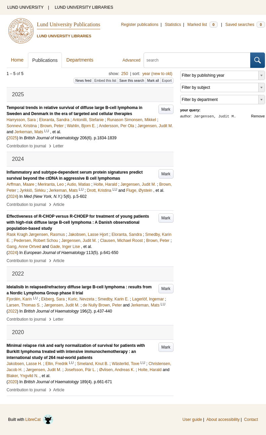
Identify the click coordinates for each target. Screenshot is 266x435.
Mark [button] (165, 109)
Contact (251, 419)
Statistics (173, 24)
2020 (12, 381)
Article (58, 204)
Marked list (202, 24)
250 (124, 73)
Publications (45, 60)
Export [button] (167, 80)
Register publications (139, 24)
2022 (12, 311)
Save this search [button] (131, 80)
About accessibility (223, 419)
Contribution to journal (26, 146)
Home (17, 60)
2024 (12, 196)
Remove (258, 116)
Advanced (131, 60)
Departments (79, 60)
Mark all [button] (153, 80)
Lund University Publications (68, 24)
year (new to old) (157, 73)
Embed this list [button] (105, 80)
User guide (192, 419)
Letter (58, 146)
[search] (197, 60)
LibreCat (39, 419)
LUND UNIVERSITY (25, 7)
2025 (12, 138)
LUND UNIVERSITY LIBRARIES (84, 7)
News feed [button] (83, 80)
